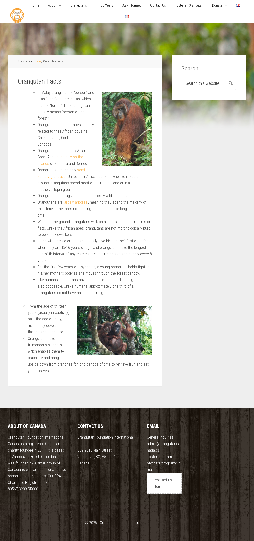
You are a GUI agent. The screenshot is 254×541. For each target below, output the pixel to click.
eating (88, 195)
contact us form (163, 483)
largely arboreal (76, 202)
